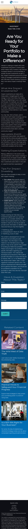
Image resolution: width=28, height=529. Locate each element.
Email (2, 291)
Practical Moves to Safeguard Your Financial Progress (13, 387)
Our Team (14, 507)
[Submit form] (5, 314)
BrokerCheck (10, 514)
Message (3, 300)
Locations (14, 505)
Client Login (14, 508)
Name (3, 282)
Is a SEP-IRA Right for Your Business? (11, 423)
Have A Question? (14, 510)
